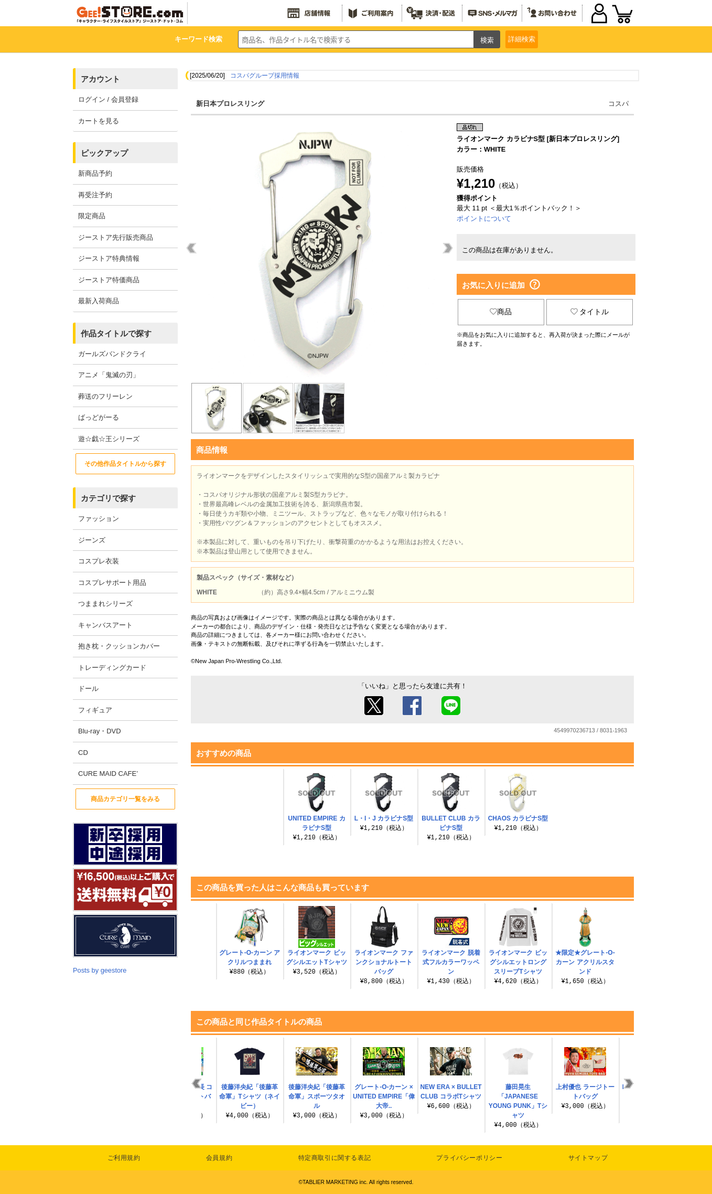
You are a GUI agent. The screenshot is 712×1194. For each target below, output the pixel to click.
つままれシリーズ (105, 603)
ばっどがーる (98, 417)
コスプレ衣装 (98, 561)
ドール (88, 688)
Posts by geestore (99, 970)
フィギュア (95, 710)
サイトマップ (588, 1157)
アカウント (100, 78)
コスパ (618, 104)
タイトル (589, 311)
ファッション (98, 519)
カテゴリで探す (108, 498)
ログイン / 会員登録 (108, 99)
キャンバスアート (105, 625)
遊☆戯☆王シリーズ (108, 439)
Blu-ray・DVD (99, 731)
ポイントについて (484, 218)
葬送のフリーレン (105, 396)
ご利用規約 (124, 1157)
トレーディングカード (112, 667)
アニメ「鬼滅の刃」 (108, 375)
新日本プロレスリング (230, 104)
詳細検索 (521, 39)
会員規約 (219, 1157)
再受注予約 (95, 195)
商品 (501, 311)
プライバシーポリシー (469, 1157)
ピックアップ (104, 152)
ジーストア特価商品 (108, 280)
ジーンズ (91, 540)
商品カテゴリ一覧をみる (125, 799)
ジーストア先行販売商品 (115, 237)
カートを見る (98, 121)
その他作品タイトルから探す (125, 463)
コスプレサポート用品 (112, 583)
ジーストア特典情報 (108, 258)
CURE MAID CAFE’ (108, 773)
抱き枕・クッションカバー (119, 646)
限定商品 (91, 216)
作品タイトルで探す (116, 333)
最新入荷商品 (98, 301)
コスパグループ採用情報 (264, 75)
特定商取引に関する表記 (334, 1157)
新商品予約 (95, 173)
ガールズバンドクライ (112, 354)
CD (83, 752)
